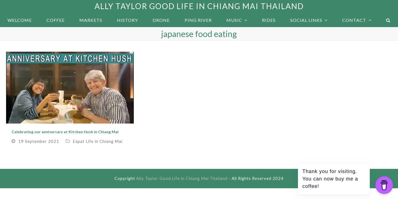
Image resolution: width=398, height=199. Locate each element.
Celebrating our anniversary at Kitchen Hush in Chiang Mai (65, 131)
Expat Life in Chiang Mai (97, 141)
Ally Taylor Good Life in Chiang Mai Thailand (199, 6)
